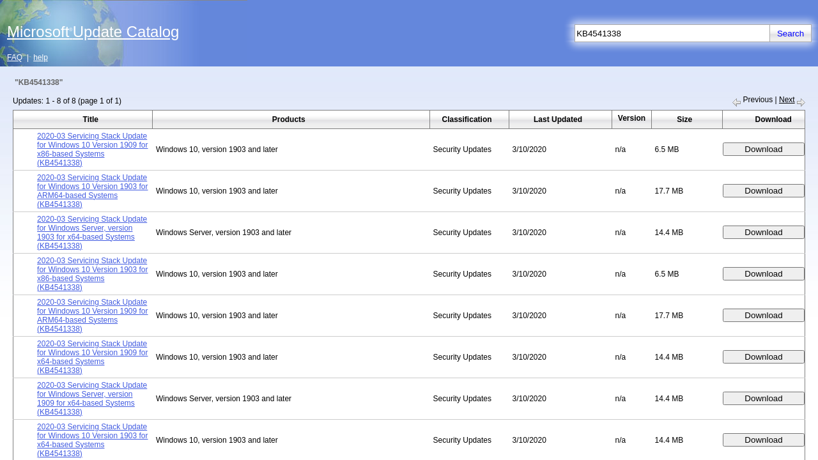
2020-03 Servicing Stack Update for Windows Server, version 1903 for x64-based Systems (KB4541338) (92, 232)
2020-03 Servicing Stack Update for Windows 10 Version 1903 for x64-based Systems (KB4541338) (92, 440)
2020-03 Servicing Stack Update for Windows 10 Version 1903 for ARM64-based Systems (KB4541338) (92, 191)
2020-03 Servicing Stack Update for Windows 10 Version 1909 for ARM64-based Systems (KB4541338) (92, 316)
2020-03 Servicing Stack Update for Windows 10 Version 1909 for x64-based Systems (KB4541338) (92, 357)
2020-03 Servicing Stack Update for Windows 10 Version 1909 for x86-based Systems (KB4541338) (92, 149)
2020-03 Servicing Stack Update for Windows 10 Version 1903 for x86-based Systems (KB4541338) (92, 274)
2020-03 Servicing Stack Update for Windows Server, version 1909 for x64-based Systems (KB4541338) (92, 399)
